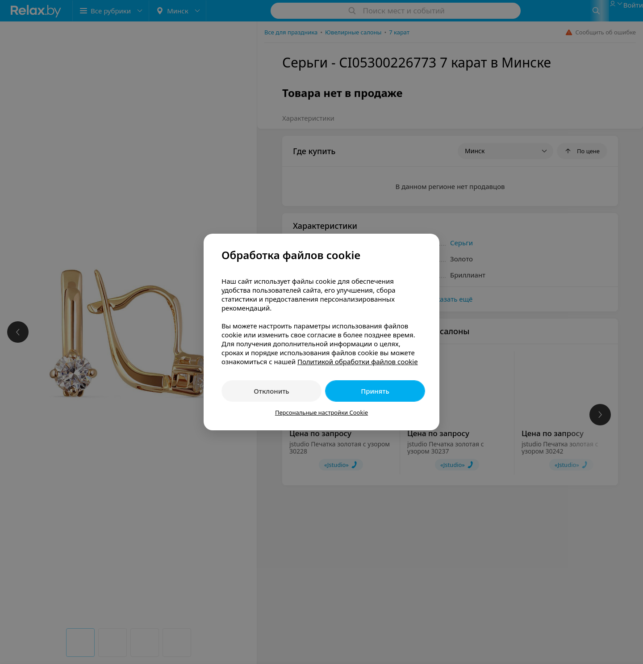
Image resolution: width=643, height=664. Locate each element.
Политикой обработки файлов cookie (357, 361)
